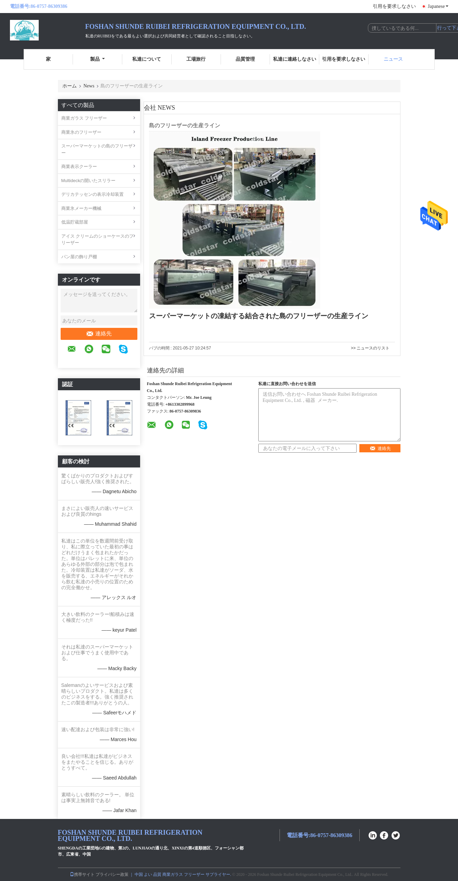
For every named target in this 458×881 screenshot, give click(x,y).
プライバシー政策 (112, 874)
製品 (97, 59)
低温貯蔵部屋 (74, 222)
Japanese (438, 6)
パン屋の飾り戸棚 (79, 256)
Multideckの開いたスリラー (88, 180)
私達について (146, 59)
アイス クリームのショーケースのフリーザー (97, 240)
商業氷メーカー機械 (81, 208)
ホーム (69, 85)
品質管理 (245, 59)
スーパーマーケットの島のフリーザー (97, 149)
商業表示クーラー (79, 166)
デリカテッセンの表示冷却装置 (92, 194)
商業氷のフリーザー (81, 132)
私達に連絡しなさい (294, 59)
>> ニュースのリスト (370, 348)
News (89, 85)
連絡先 (99, 334)
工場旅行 (196, 59)
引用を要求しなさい (394, 6)
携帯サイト (82, 874)
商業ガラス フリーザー (84, 118)
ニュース (393, 59)
